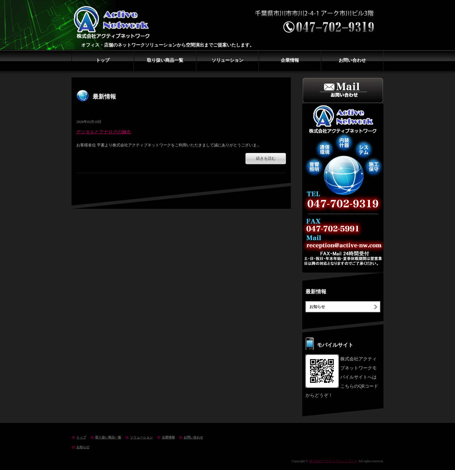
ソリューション (227, 60)
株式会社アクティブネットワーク (114, 23)
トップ (103, 60)
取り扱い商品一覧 (165, 60)
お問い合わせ (352, 60)
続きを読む (266, 158)
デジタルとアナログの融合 (103, 131)
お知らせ (317, 306)
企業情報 (290, 60)
